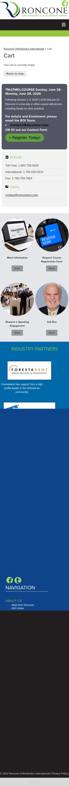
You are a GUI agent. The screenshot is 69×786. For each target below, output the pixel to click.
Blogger (18, 580)
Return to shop (15, 73)
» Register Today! (24, 137)
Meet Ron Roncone (23, 604)
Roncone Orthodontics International (24, 48)
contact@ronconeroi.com (29, 125)
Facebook (10, 580)
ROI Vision (18, 608)
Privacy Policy (60, 773)
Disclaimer (34, 781)
